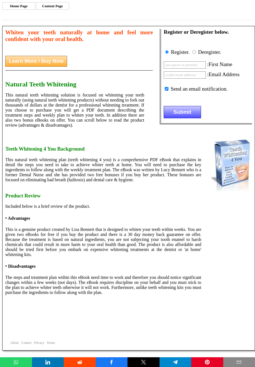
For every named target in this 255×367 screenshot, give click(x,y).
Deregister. (209, 52)
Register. (180, 52)
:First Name (219, 64)
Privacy (39, 343)
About (14, 343)
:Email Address (223, 74)
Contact (26, 343)
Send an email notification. (199, 89)
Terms (51, 343)
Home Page (19, 6)
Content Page (52, 6)
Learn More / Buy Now (36, 61)
